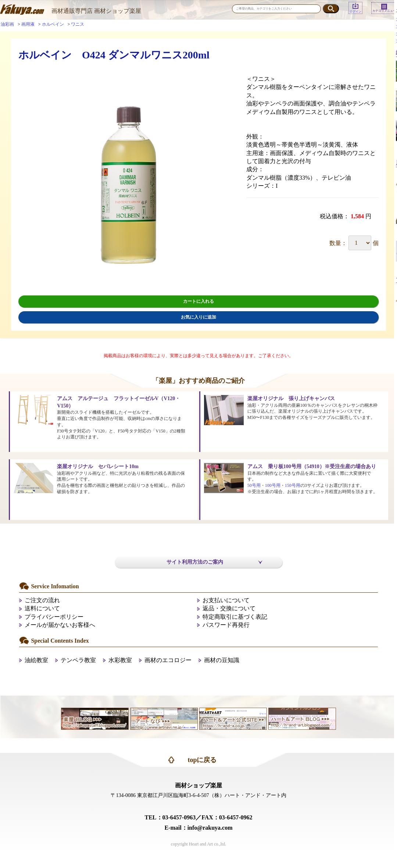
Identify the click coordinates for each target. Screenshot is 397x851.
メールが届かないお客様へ (60, 625)
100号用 (272, 485)
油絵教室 (36, 660)
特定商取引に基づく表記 (235, 617)
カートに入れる (198, 301)
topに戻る (202, 760)
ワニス (77, 24)
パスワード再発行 (226, 625)
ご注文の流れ (42, 600)
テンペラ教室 (78, 660)
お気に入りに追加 (198, 317)
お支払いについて (226, 600)
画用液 (28, 24)
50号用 (254, 485)
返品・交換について (229, 608)
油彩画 (7, 24)
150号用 (292, 485)
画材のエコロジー (168, 660)
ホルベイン (53, 24)
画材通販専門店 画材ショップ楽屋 (96, 11)
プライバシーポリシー (54, 617)
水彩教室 (120, 660)
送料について (42, 608)
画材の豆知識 (221, 660)
